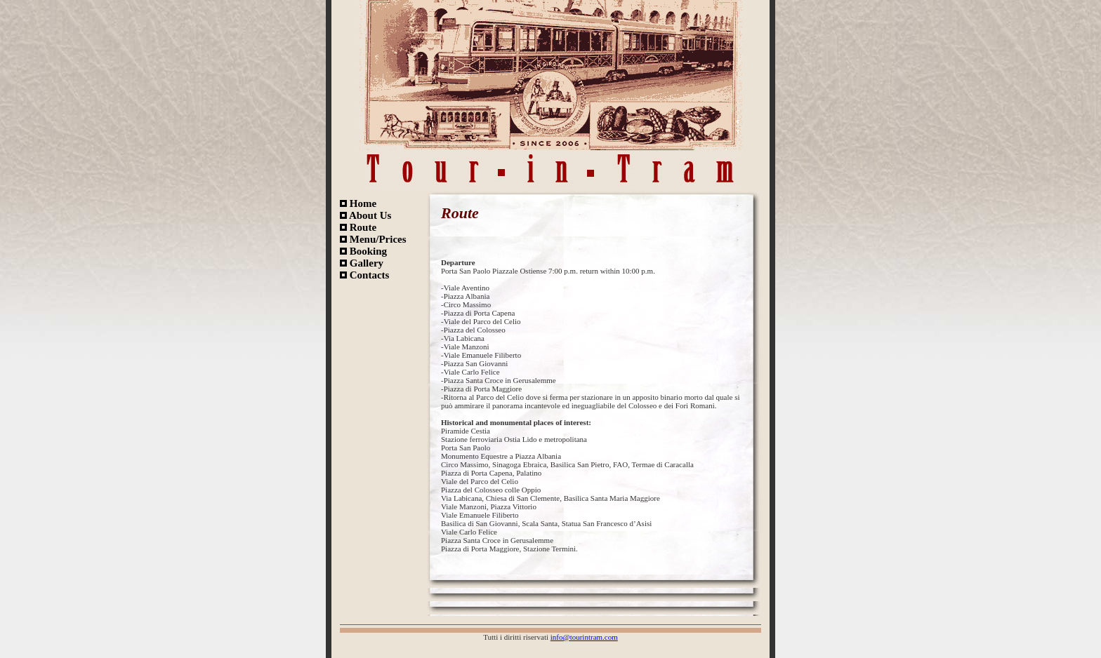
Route (358, 227)
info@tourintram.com (584, 637)
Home (358, 203)
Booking (363, 251)
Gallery (361, 263)
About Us (365, 215)
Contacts (364, 275)
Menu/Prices (373, 239)
